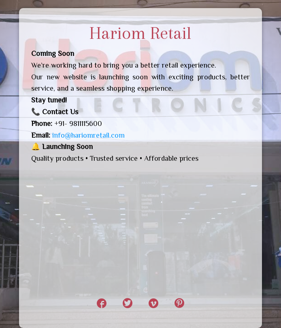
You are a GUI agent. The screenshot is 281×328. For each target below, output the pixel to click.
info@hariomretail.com (88, 135)
